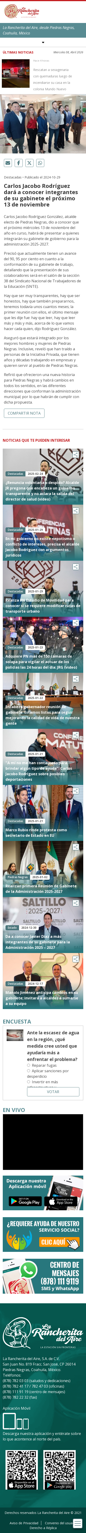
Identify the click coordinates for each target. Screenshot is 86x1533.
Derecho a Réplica (43, 1528)
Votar (53, 1091)
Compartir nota (24, 413)
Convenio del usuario (60, 1523)
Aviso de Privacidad (24, 1523)
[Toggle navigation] (78, 1523)
